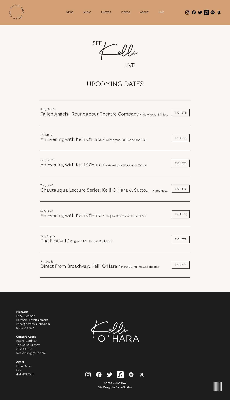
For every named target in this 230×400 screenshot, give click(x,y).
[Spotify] (212, 12)
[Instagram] (187, 12)
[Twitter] (200, 12)
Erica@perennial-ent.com (33, 323)
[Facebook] (193, 12)
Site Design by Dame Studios (115, 387)
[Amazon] (219, 12)
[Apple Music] (206, 12)
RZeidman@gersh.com (31, 353)
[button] (144, 12)
